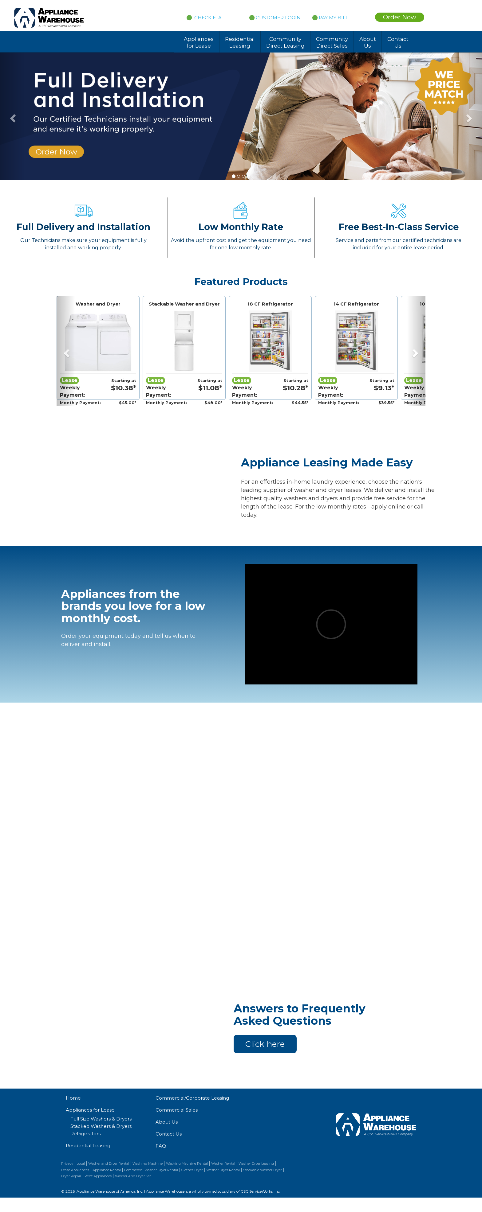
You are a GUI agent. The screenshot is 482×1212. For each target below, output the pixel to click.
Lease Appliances (75, 1170)
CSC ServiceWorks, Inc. (261, 1191)
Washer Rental (223, 1163)
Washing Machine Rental (187, 1163)
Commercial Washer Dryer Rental (151, 1170)
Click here (265, 1044)
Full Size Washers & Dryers (101, 1119)
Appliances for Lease (199, 42)
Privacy (67, 1163)
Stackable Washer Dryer (262, 1170)
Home (73, 1098)
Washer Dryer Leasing (256, 1163)
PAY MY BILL (330, 18)
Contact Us (398, 42)
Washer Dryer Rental (223, 1170)
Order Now (399, 17)
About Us (367, 42)
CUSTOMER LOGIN (275, 18)
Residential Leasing (240, 42)
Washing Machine (147, 1163)
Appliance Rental (107, 1170)
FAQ (161, 1146)
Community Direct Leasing (285, 42)
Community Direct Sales (332, 42)
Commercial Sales (177, 1110)
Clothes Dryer (192, 1170)
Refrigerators (85, 1133)
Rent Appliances (98, 1176)
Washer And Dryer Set (133, 1176)
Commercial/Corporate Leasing (192, 1098)
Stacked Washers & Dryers (101, 1126)
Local (81, 1163)
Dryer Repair (71, 1176)
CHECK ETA (207, 18)
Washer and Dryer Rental (108, 1163)
